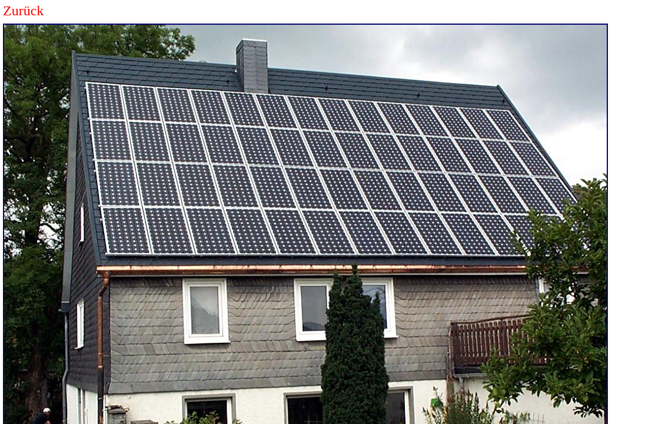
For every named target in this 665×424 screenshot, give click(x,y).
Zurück (23, 10)
